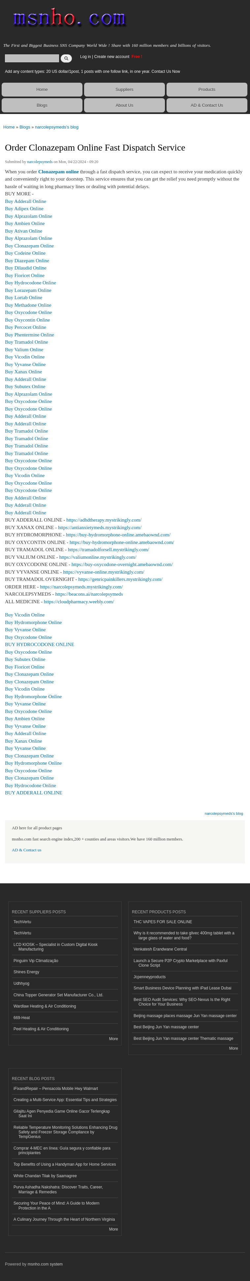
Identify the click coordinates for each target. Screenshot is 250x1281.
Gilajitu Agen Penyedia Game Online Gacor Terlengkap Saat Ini (62, 1113)
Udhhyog (21, 983)
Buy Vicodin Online (25, 356)
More (113, 1039)
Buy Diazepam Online (27, 260)
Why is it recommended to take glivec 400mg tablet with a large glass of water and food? (184, 935)
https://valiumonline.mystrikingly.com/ (98, 557)
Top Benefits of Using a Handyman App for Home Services (65, 1164)
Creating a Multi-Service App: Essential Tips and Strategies (65, 1099)
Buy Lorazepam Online (28, 290)
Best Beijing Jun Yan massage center (166, 1027)
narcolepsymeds (39, 161)
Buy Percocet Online (25, 327)
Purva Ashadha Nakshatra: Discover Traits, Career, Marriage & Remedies (58, 1189)
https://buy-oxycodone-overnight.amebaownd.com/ (122, 564)
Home (42, 89)
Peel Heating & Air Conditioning (41, 1029)
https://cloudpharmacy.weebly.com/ (79, 601)
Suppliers (124, 89)
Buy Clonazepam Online (29, 245)
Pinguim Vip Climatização (36, 960)
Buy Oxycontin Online (27, 320)
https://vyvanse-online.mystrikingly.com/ (103, 572)
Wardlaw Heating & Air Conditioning (45, 1006)
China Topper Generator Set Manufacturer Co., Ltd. (58, 995)
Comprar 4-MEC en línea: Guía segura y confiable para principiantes (62, 1150)
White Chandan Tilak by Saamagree (45, 1176)
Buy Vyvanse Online (25, 364)
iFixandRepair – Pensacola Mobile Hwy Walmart (56, 1088)
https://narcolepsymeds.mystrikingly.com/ (81, 586)
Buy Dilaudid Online (26, 267)
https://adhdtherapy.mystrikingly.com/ (103, 520)
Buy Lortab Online (23, 297)
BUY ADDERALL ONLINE (33, 792)
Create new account (112, 56)
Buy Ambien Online (25, 223)
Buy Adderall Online (25, 201)
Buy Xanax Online (23, 371)
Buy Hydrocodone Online (30, 282)
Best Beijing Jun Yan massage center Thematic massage (183, 1038)
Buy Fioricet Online (25, 275)
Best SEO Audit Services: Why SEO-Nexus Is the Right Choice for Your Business (182, 1002)
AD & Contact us (26, 850)
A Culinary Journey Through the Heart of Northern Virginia (64, 1219)
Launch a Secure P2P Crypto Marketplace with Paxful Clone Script (181, 963)
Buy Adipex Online (24, 208)
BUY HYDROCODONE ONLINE (39, 644)
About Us (124, 105)
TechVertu (22, 922)
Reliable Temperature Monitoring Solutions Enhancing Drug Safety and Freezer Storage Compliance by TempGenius (65, 1132)
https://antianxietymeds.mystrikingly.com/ (99, 527)
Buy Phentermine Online (29, 334)
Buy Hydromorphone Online (33, 622)
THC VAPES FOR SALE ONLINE (163, 922)
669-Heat (22, 1017)
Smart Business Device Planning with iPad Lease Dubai (182, 988)
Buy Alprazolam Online (28, 216)
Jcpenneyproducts (150, 977)
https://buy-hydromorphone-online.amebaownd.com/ (118, 534)
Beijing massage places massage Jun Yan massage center (185, 1015)
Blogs (42, 105)
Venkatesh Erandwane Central (160, 949)
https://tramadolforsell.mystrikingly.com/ (108, 549)
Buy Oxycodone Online (28, 312)
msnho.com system (45, 1264)
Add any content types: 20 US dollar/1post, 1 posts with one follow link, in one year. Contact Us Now (92, 71)
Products (207, 89)
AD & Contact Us (207, 105)
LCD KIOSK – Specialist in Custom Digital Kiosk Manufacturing (56, 947)
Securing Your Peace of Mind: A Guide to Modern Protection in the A (57, 1205)
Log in (85, 56)
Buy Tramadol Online (26, 342)
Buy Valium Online (24, 349)
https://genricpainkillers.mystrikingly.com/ (120, 579)
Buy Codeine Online (25, 253)
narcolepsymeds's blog (56, 127)
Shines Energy (26, 972)
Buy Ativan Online (23, 231)
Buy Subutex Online (25, 386)
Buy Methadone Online (28, 305)
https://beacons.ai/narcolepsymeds (89, 594)
